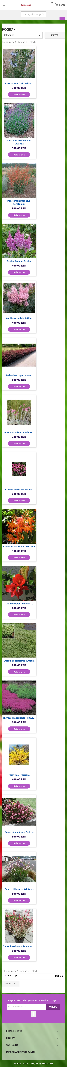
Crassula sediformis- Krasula (19, 660)
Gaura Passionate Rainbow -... (19, 946)
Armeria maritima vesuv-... (19, 489)
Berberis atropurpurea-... (19, 375)
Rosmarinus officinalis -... (19, 83)
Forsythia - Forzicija (19, 774)
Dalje (59, 976)
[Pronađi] (33, 14)
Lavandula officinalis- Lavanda (19, 142)
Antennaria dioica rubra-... (19, 432)
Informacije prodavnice (21, 1052)
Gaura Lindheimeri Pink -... (19, 832)
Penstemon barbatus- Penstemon (19, 202)
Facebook (33, 1014)
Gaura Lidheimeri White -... (19, 889)
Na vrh (10, 983)
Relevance (22, 35)
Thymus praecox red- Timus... (19, 717)
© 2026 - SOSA (21, 1063)
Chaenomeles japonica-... (19, 603)
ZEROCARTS (47, 1063)
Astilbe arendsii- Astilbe (19, 318)
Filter (54, 35)
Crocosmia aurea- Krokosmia (19, 546)
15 (16, 976)
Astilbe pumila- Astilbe (19, 261)
